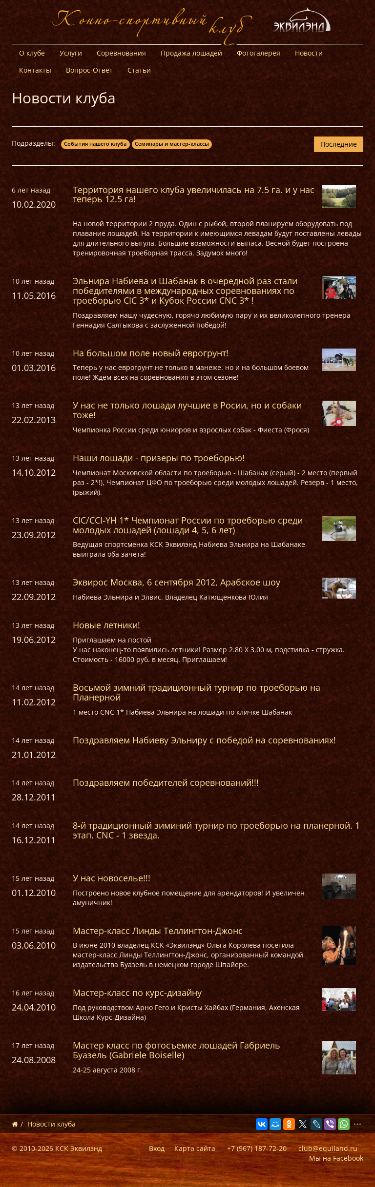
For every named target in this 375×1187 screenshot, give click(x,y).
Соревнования (121, 53)
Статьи (139, 70)
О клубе (32, 53)
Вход (157, 1148)
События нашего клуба (95, 143)
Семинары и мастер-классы (172, 143)
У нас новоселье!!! (111, 878)
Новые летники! (106, 625)
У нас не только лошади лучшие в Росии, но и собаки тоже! (187, 410)
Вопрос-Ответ (89, 70)
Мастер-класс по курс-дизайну (137, 992)
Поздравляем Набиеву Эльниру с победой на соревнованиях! (204, 740)
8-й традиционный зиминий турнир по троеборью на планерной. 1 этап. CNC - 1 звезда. (216, 830)
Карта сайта (194, 1148)
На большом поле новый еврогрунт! (151, 353)
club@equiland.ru (327, 1148)
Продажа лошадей (191, 53)
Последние (338, 144)
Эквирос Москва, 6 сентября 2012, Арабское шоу (176, 582)
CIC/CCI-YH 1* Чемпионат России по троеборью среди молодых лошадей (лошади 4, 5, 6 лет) (188, 525)
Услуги (71, 53)
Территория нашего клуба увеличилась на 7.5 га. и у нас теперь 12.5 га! (193, 194)
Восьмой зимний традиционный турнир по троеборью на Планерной (196, 692)
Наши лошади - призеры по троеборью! (159, 458)
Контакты (35, 70)
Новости (309, 53)
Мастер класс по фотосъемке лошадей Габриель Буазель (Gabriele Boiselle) (176, 1050)
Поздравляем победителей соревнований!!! (166, 782)
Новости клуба (51, 1124)
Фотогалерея (258, 53)
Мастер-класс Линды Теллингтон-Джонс (158, 930)
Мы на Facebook (336, 1158)
